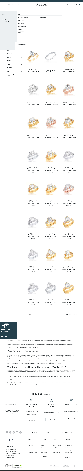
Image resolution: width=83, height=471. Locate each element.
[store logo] (41, 4)
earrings (61, 360)
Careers (30, 447)
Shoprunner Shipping (57, 452)
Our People (31, 445)
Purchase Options (44, 440)
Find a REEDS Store (11, 457)
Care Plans (67, 443)
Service (67, 439)
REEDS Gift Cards (44, 456)
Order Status (55, 447)
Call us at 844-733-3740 (12, 449)
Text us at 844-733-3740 (12, 451)
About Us (31, 439)
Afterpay (42, 445)
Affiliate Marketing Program (33, 452)
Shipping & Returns (56, 440)
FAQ (53, 450)
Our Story (30, 443)
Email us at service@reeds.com (13, 453)
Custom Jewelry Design (69, 450)
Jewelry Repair (67, 457)
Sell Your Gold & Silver (69, 445)
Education (30, 450)
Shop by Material (17, 41)
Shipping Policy (55, 443)
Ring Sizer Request (68, 452)
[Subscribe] (76, 432)
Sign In (76, 4)
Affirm (42, 447)
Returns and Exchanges (57, 445)
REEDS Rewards (44, 443)
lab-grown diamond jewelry (35, 370)
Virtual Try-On (67, 455)
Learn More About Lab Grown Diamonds (14, 28)
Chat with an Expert (11, 455)
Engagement (8, 41)
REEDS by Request (68, 447)
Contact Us (9, 446)
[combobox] (69, 4)
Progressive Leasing (44, 450)
